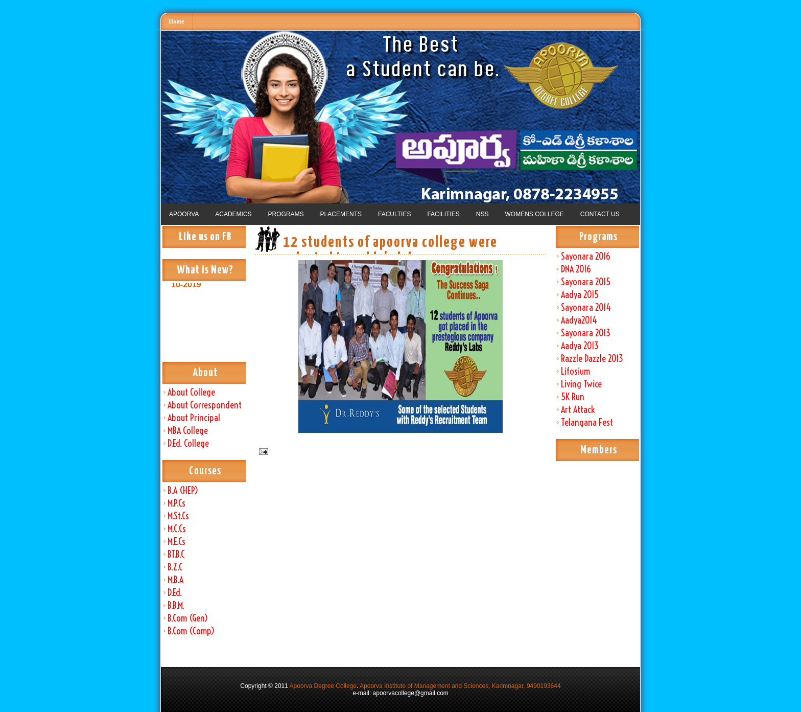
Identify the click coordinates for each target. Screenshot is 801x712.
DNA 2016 (576, 269)
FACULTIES (394, 214)
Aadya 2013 (580, 346)
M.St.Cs (178, 516)
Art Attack (578, 410)
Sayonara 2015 (585, 282)
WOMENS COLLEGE (534, 214)
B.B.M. (176, 605)
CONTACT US (600, 214)
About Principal (194, 418)
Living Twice (581, 384)
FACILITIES (443, 214)
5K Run (572, 397)
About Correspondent (205, 405)
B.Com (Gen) (188, 618)
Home (176, 21)
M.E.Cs (176, 541)
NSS (482, 214)
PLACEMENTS (341, 214)
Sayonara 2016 (585, 256)
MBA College (188, 431)
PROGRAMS (286, 214)
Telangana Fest (587, 422)
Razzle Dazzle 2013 (592, 358)
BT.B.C (176, 554)
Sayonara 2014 (586, 307)
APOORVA (184, 214)
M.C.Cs (177, 529)
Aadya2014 (579, 320)
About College (191, 392)
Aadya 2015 (580, 295)
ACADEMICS (233, 214)
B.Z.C (175, 567)
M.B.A (175, 580)
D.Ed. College (188, 443)
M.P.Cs (176, 503)
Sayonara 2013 (585, 333)
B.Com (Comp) (191, 631)
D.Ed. (175, 593)
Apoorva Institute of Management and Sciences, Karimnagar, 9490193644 (460, 686)
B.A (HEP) (183, 490)
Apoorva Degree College (323, 686)
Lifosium (575, 371)
